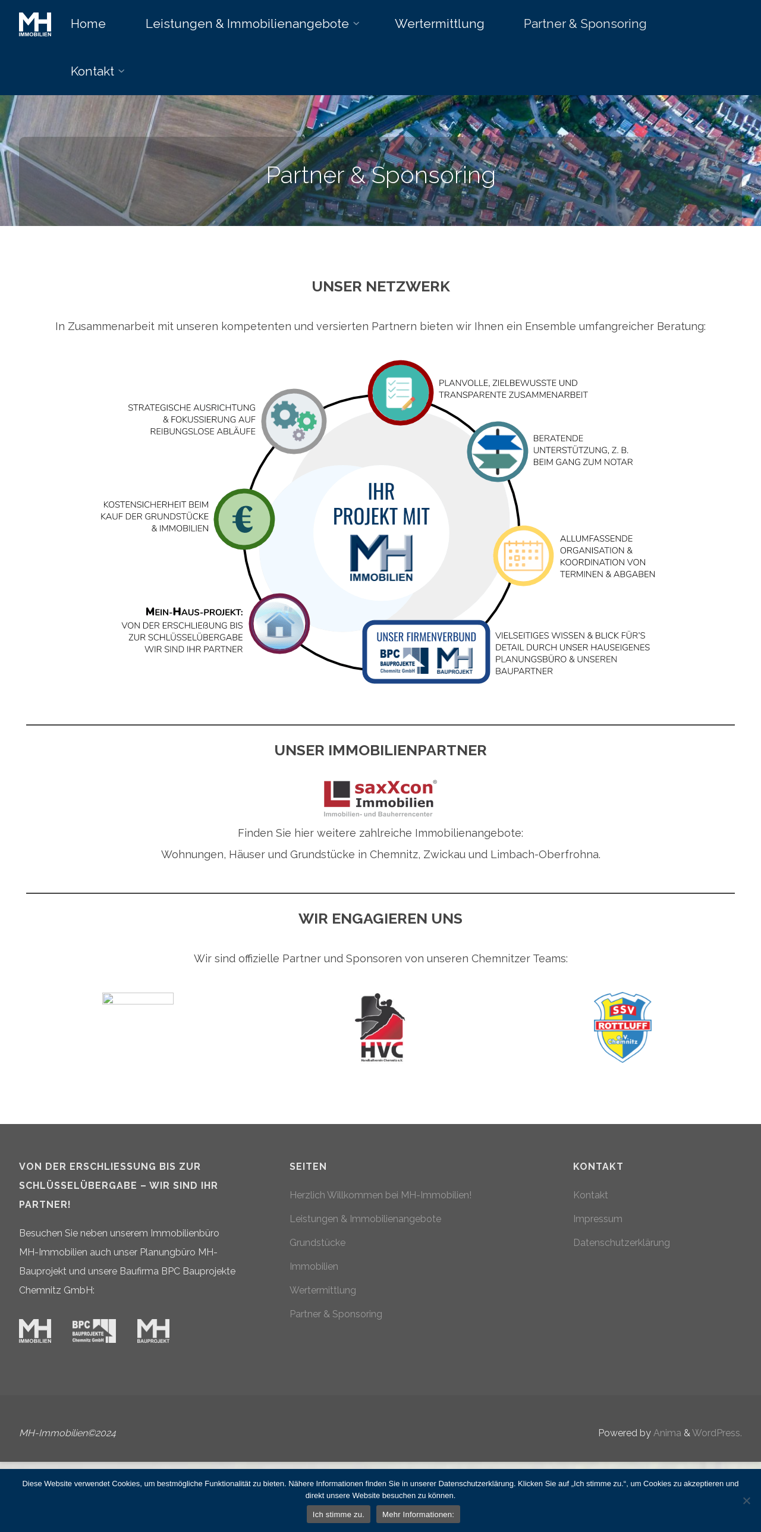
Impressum (597, 1293)
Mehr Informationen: (418, 1514)
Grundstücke (317, 1317)
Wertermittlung (323, 1365)
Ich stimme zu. (338, 1514)
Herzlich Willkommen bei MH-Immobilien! (380, 1270)
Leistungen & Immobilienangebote (365, 1293)
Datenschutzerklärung (621, 1317)
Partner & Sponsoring (336, 1389)
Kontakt (590, 1270)
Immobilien (314, 1341)
